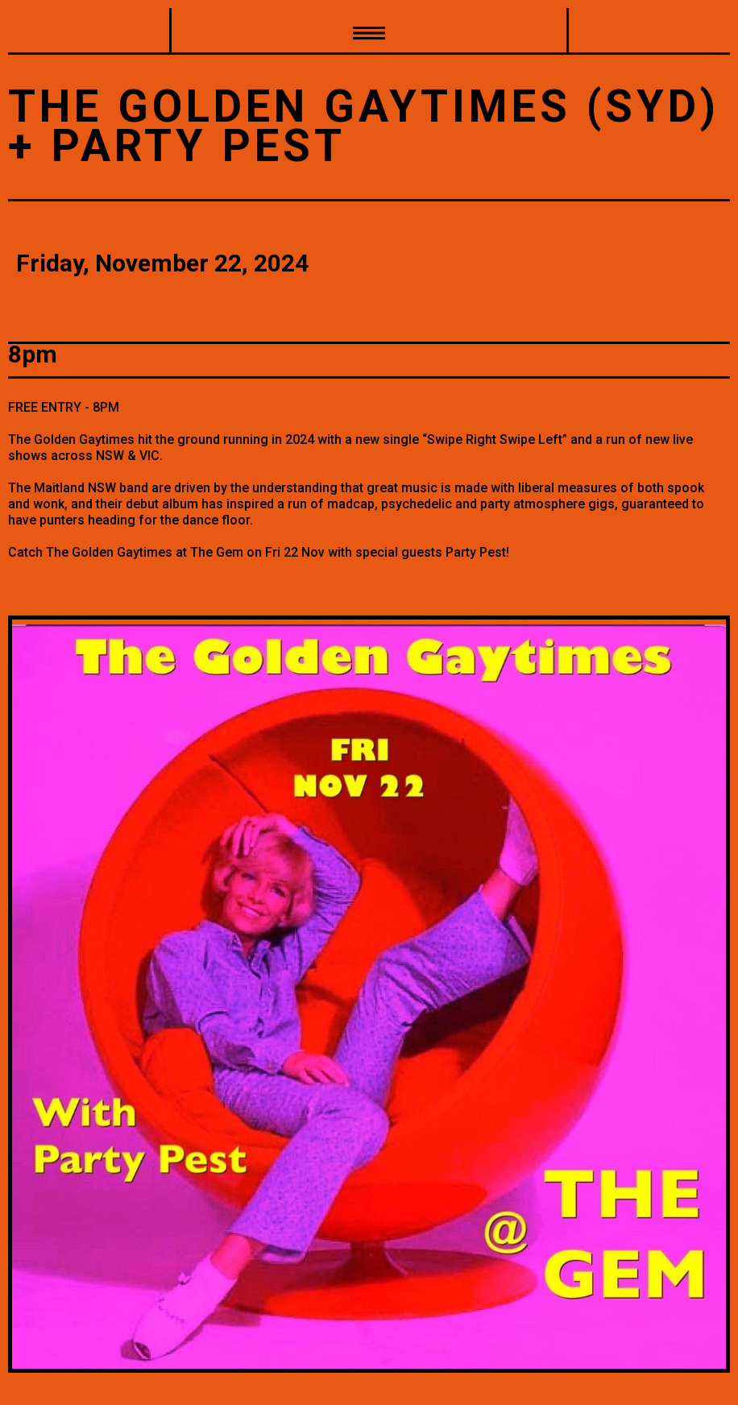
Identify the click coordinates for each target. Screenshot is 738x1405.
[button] (369, 31)
